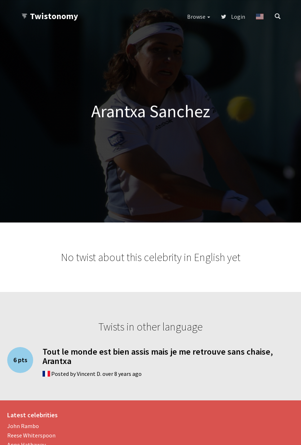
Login (233, 16)
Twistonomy (49, 16)
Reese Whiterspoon (31, 435)
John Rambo (23, 426)
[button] (260, 17)
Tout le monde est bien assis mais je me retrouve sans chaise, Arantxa (158, 356)
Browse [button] (198, 16)
